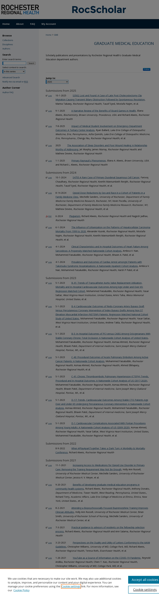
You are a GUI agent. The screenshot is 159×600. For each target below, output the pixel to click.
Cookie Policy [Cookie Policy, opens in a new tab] (21, 590)
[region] (79, 584)
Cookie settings (70, 586)
